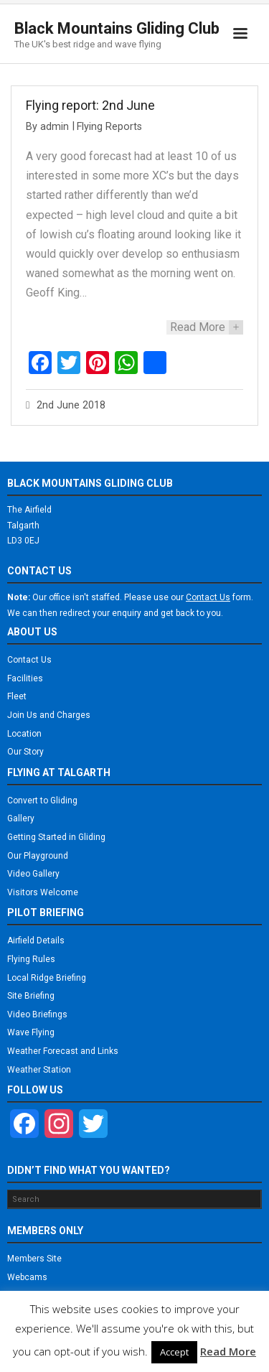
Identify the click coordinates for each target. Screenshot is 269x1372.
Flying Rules (31, 959)
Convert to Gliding (42, 800)
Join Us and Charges (48, 715)
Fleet (17, 696)
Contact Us (29, 660)
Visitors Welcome (42, 892)
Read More (228, 1351)
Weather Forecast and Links (62, 1051)
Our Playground (37, 856)
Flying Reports (109, 127)
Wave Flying (31, 1032)
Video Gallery (33, 874)
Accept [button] (174, 1351)
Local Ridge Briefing (46, 978)
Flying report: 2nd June (90, 105)
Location (24, 734)
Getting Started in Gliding (56, 837)
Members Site (34, 1259)
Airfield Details (36, 940)
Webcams (27, 1277)
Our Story (25, 752)
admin (54, 127)
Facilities (25, 678)
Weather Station (39, 1070)
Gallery (20, 818)
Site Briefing (31, 996)
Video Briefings (37, 1014)
